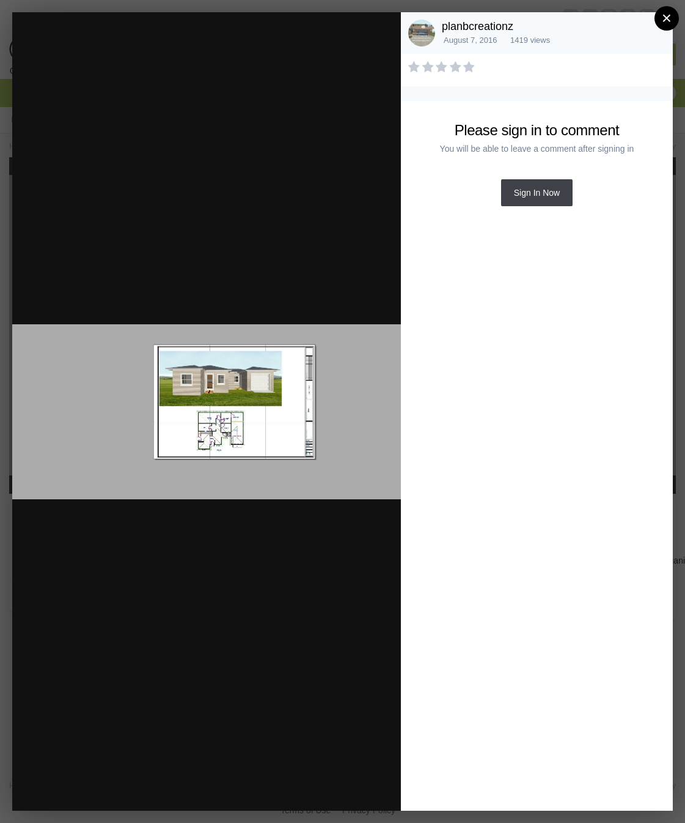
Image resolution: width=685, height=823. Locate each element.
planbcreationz (477, 26)
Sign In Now (537, 193)
